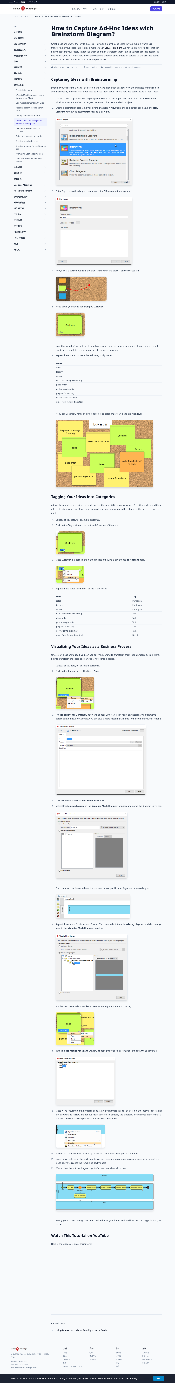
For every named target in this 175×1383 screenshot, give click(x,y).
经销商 (164, 2)
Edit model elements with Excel (30, 103)
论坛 (91, 1352)
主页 (16, 16)
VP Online (32, 2)
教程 (26, 16)
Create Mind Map (24, 90)
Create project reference (27, 141)
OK (158, 1378)
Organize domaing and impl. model (29, 160)
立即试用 (66, 1359)
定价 (102, 8)
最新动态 (76, 8)
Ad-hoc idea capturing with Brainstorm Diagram (29, 122)
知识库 (118, 1356)
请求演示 (111, 8)
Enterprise (118, 67)
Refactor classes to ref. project (29, 136)
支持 (95, 8)
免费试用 (156, 9)
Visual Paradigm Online (72, 1366)
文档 (117, 1366)
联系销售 (157, 2)
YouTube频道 (147, 1359)
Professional (128, 67)
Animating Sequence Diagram (29, 153)
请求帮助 (92, 1356)
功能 (86, 8)
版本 (65, 1356)
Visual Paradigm (113, 47)
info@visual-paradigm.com (26, 1367)
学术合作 (145, 1363)
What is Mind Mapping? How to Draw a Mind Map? (30, 96)
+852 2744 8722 (25, 1361)
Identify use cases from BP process (28, 130)
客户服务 (92, 1359)
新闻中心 (145, 1356)
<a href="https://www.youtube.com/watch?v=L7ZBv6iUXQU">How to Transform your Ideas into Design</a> (103, 1278)
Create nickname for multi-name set (31, 147)
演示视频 (119, 1359)
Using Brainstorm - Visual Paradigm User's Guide (81, 1330)
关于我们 (145, 1352)
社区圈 (118, 1352)
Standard (137, 67)
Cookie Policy (131, 1378)
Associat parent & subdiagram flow (30, 109)
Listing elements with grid (28, 115)
